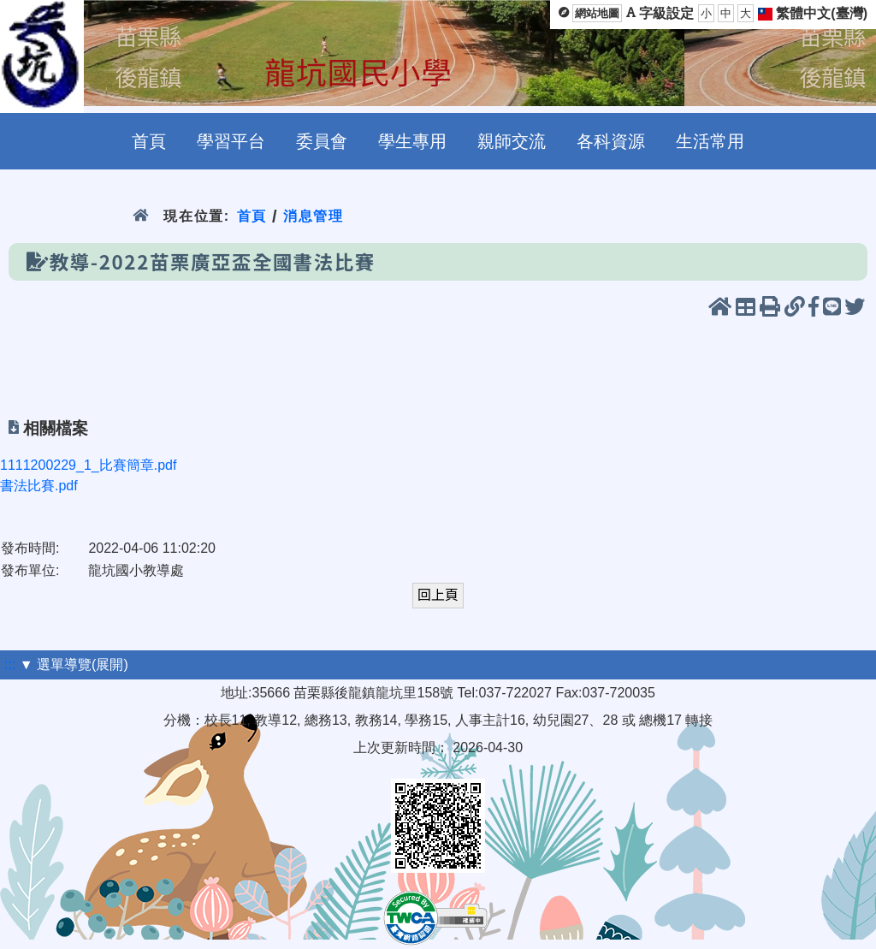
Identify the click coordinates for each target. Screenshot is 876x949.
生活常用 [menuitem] (710, 141)
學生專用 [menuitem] (412, 141)
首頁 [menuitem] (149, 141)
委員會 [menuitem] (321, 141)
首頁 (252, 216)
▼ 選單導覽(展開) (74, 664)
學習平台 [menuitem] (231, 141)
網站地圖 (597, 13)
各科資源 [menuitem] (611, 141)
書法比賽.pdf (39, 485)
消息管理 (313, 216)
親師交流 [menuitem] (511, 141)
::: (9, 664)
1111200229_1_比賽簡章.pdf (88, 465)
